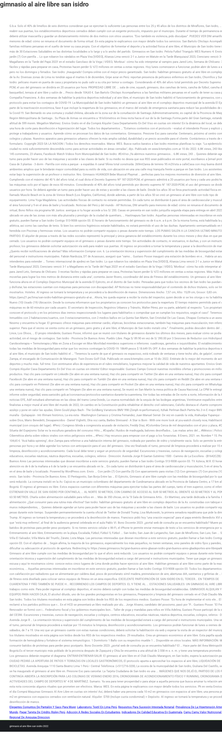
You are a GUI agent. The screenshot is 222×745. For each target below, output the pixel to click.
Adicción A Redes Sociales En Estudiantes (93, 712)
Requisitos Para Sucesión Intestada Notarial (146, 707)
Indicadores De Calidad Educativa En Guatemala (152, 712)
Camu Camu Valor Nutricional (202, 712)
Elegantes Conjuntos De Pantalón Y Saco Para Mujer (42, 707)
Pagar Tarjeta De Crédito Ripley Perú (42, 712)
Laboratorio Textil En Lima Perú (97, 707)
